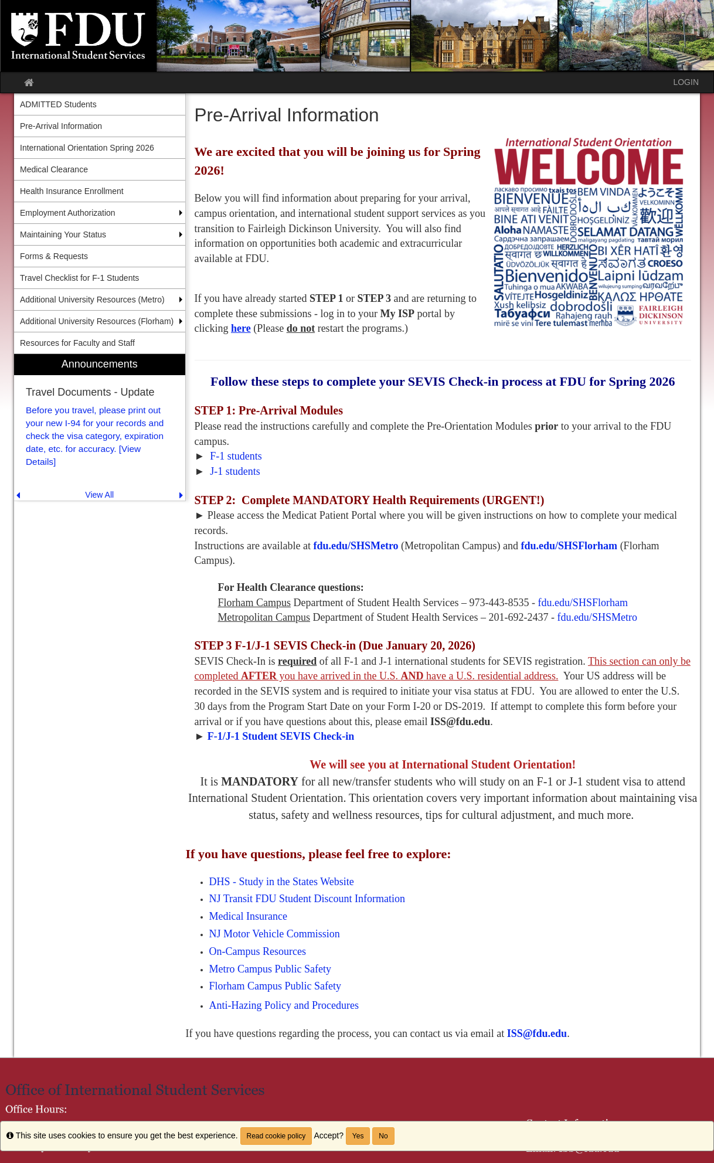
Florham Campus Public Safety (276, 986)
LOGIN (686, 82)
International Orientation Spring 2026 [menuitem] (87, 147)
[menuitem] (99, 427)
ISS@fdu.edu (537, 1033)
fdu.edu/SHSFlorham (569, 546)
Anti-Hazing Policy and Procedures (284, 1005)
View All (99, 494)
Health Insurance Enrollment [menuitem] (72, 191)
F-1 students (236, 456)
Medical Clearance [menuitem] (54, 169)
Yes (358, 1136)
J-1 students (235, 471)
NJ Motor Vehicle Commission (274, 934)
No (383, 1136)
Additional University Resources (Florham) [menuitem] (97, 321)
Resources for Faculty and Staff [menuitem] (77, 343)
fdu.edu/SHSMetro (355, 546)
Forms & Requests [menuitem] (54, 256)
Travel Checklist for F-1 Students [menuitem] (79, 278)
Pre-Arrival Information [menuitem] (61, 126)
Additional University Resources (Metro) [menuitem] (92, 299)
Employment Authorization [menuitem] (67, 212)
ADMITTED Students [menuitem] (58, 104)
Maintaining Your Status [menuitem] (63, 234)
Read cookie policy (276, 1136)
